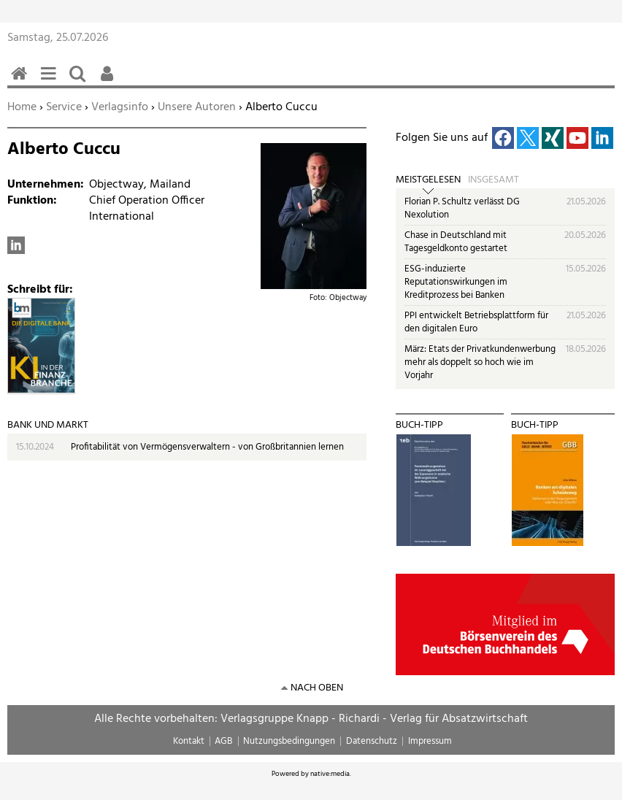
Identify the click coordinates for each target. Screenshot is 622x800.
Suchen (80, 81)
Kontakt (188, 741)
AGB (223, 741)
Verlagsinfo (119, 107)
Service (64, 107)
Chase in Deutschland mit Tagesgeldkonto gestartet (455, 242)
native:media (330, 774)
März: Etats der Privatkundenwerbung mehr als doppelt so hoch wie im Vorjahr (480, 362)
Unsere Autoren (197, 107)
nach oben (317, 687)
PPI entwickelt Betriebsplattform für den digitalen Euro (476, 322)
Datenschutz (371, 741)
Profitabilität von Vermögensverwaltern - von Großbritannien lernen (207, 447)
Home (22, 107)
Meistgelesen (428, 180)
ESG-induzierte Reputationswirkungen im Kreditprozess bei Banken (455, 281)
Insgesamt (493, 180)
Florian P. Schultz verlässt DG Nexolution (462, 208)
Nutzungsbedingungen (289, 741)
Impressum (430, 741)
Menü (51, 81)
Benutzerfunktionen (109, 81)
